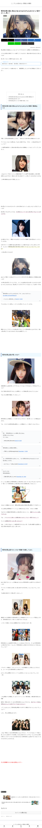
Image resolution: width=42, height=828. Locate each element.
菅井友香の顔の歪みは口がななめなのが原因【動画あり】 (21, 96)
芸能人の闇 (3, 791)
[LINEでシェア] (14, 43)
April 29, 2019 (18, 440)
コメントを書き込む (21, 812)
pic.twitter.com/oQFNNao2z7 (10, 295)
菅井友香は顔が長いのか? (14, 98)
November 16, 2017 (23, 464)
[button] (27, 43)
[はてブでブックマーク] (34, 40)
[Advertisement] (21, 81)
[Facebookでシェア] (21, 40)
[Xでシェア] (7, 40)
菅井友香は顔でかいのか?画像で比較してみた (19, 100)
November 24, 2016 (21, 476)
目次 (19, 94)
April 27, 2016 (19, 299)
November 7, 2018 (23, 451)
